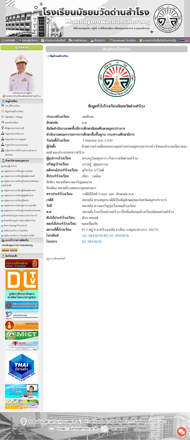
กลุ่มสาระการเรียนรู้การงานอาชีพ (18, 205)
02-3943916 (119, 236)
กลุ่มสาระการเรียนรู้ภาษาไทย (16, 171)
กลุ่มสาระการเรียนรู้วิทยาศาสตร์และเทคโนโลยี (20, 183)
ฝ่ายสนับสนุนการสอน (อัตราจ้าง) (18, 220)
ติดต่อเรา (98, 40)
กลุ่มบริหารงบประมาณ (16, 145)
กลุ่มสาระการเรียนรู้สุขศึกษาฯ (17, 195)
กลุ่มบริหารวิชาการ (14, 134)
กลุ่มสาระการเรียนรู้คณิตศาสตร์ (18, 176)
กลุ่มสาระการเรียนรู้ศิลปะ (15, 200)
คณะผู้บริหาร (28, 40)
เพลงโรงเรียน (11, 122)
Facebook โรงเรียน (122, 40)
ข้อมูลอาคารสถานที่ (14, 128)
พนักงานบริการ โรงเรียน (14, 230)
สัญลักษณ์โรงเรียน (14, 111)
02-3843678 (92, 242)
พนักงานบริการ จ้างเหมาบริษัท (17, 235)
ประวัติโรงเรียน (12, 106)
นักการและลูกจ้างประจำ (14, 225)
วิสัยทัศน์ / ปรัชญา (14, 117)
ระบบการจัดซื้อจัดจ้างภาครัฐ (157, 40)
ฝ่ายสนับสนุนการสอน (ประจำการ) (19, 215)
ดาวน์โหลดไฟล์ (57, 258)
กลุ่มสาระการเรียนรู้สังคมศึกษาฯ (18, 190)
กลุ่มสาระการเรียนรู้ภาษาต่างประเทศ (20, 210)
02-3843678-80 (95, 236)
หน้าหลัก (8, 40)
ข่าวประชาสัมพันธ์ (53, 40)
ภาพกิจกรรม (78, 40)
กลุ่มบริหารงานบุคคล (15, 139)
